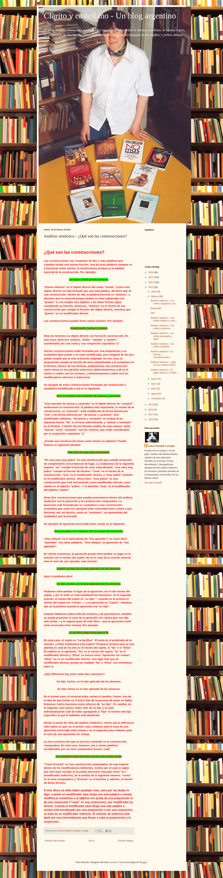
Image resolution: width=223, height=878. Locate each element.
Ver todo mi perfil (153, 482)
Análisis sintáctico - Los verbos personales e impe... (162, 336)
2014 (151, 404)
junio (154, 388)
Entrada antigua (125, 840)
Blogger (143, 862)
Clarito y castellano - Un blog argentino (110, 15)
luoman (113, 862)
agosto (154, 393)
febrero (155, 296)
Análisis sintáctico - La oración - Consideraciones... (162, 354)
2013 (151, 287)
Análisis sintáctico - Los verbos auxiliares (162, 345)
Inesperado (156, 308)
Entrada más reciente (55, 840)
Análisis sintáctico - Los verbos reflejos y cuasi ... (164, 319)
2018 (151, 419)
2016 (151, 409)
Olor (153, 313)
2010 (151, 272)
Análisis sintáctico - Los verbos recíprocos (162, 327)
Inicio (91, 840)
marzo (154, 379)
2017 (151, 414)
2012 (151, 282)
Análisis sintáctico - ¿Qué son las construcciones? (163, 363)
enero (154, 291)
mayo (154, 383)
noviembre (156, 398)
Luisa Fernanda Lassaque (161, 446)
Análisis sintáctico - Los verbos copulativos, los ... (164, 302)
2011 (151, 277)
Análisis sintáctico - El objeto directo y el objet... (164, 371)
